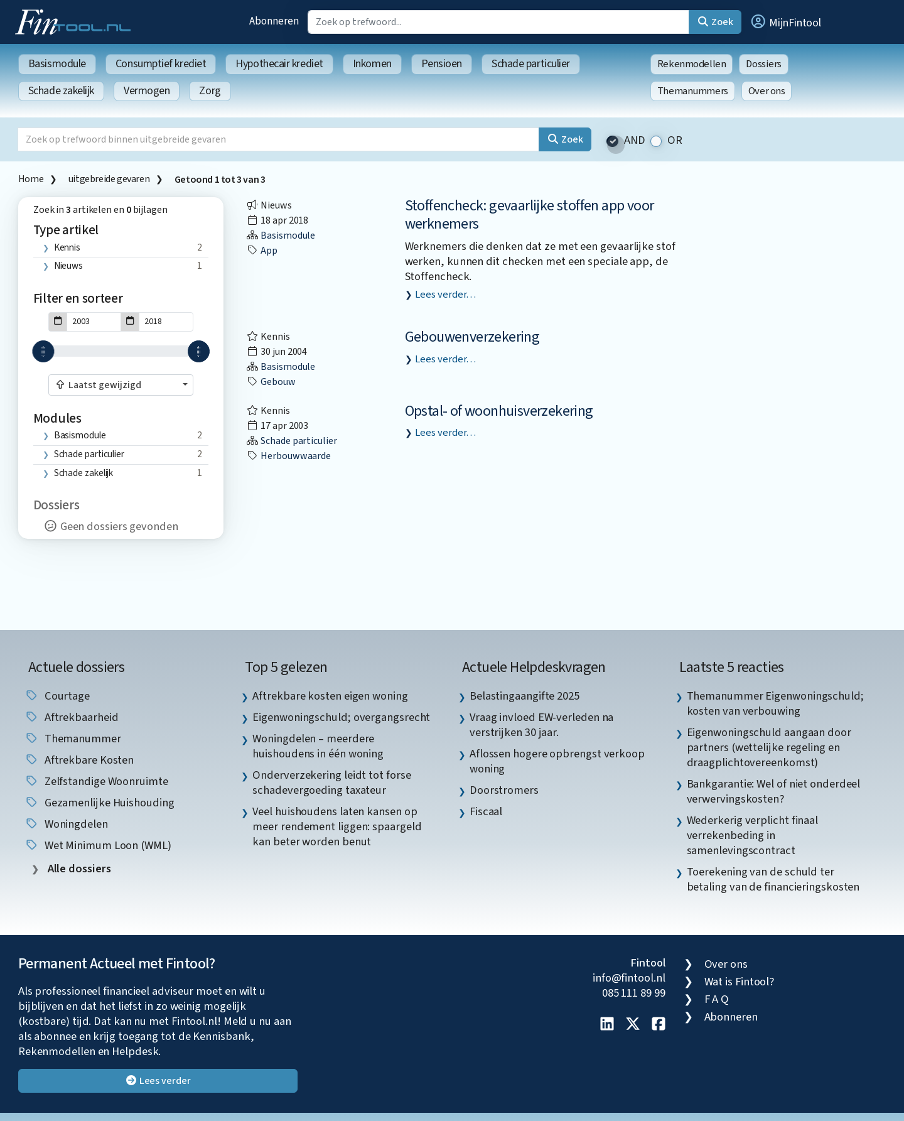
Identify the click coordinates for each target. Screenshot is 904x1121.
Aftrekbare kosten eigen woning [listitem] (329, 696)
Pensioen (441, 64)
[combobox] (121, 385)
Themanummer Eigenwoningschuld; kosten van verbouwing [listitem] (775, 703)
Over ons (766, 91)
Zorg (209, 91)
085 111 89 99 (633, 993)
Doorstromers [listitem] (504, 790)
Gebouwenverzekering (472, 337)
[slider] (43, 351)
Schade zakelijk (61, 91)
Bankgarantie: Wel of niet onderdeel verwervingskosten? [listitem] (774, 791)
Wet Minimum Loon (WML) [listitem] (97, 845)
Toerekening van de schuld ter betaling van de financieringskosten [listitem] (773, 879)
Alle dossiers (78, 869)
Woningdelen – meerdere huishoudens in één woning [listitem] (318, 746)
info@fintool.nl (629, 978)
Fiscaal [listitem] (486, 811)
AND (634, 140)
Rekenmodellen (691, 64)
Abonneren (273, 21)
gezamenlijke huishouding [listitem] (99, 802)
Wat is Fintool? (739, 981)
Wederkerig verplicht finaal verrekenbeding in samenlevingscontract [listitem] (753, 835)
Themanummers (692, 91)
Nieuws (68, 266)
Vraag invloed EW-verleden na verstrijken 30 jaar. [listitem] (541, 724)
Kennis (67, 247)
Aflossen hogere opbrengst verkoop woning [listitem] (557, 761)
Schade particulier (531, 64)
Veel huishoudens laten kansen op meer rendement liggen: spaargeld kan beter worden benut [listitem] (336, 826)
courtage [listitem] (57, 696)
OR (674, 140)
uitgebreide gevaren (108, 179)
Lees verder (158, 1081)
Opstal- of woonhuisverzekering (499, 411)
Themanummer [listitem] (72, 738)
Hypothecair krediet (279, 64)
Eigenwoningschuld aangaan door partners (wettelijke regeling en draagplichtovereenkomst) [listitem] (769, 747)
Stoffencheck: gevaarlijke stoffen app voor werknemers (529, 215)
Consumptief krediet (161, 64)
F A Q (716, 999)
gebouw (270, 382)
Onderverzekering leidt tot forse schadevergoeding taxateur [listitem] (331, 782)
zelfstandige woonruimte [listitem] (96, 781)
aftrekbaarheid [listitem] (71, 717)
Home (30, 179)
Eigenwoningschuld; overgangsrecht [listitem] (341, 717)
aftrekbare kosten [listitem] (79, 760)
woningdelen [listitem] (66, 824)
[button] (785, 22)
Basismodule (57, 64)
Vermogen (147, 91)
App (261, 250)
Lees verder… (445, 294)
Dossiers (764, 64)
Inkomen (372, 64)
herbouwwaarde (288, 456)
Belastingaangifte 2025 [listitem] (524, 696)
